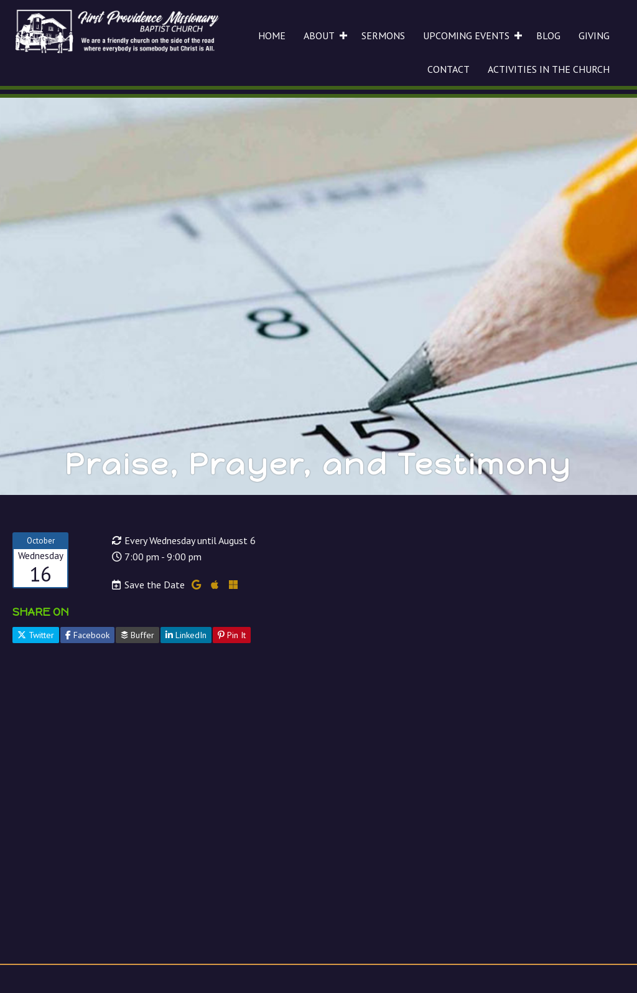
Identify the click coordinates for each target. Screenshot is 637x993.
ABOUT (319, 35)
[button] (343, 35)
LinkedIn (186, 635)
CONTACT (448, 69)
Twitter (35, 635)
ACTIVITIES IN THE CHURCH (549, 69)
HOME (272, 35)
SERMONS (383, 35)
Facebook (87, 635)
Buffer (137, 635)
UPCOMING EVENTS (466, 35)
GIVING (594, 35)
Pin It (232, 635)
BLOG (548, 35)
